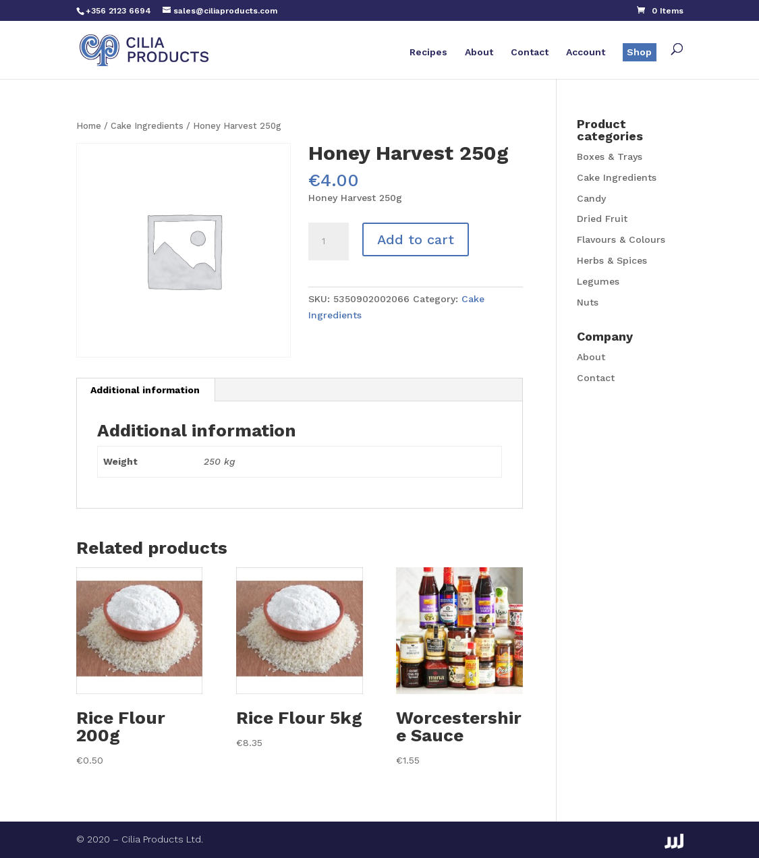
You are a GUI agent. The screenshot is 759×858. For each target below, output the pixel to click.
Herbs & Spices (612, 260)
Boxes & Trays (609, 156)
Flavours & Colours (621, 239)
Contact (530, 52)
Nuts (587, 302)
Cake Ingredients (147, 126)
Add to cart (415, 239)
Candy (591, 198)
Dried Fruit (602, 218)
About (479, 52)
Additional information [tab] (145, 389)
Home (88, 126)
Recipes (428, 52)
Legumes (598, 281)
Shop (639, 52)
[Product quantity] (328, 241)
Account (585, 52)
